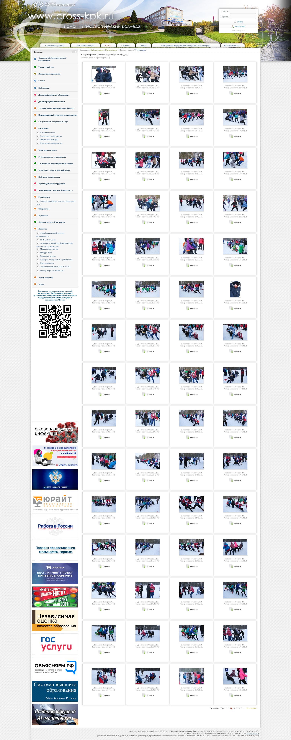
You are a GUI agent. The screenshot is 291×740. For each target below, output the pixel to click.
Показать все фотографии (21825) (95, 58)
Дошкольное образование (51, 136)
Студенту (125, 45)
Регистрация (238, 26)
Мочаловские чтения (49, 249)
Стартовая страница (54, 45)
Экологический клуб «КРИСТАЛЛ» (55, 266)
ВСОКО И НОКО (232, 45)
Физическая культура (49, 139)
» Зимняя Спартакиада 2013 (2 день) (104, 54)
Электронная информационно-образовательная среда (185, 45)
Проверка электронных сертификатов (56, 259)
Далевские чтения (48, 256)
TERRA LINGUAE (48, 240)
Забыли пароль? (238, 30)
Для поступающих (85, 45)
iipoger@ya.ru (253, 733)
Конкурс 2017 (46, 252)
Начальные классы (48, 132)
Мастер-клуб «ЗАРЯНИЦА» (52, 270)
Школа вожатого (47, 263)
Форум (143, 45)
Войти (238, 21)
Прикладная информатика (51, 143)
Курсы (108, 45)
